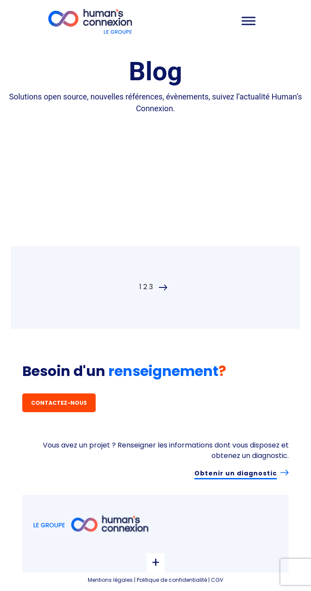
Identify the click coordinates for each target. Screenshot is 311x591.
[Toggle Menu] (249, 21)
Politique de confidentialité (172, 580)
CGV (217, 580)
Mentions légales (110, 580)
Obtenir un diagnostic (235, 473)
